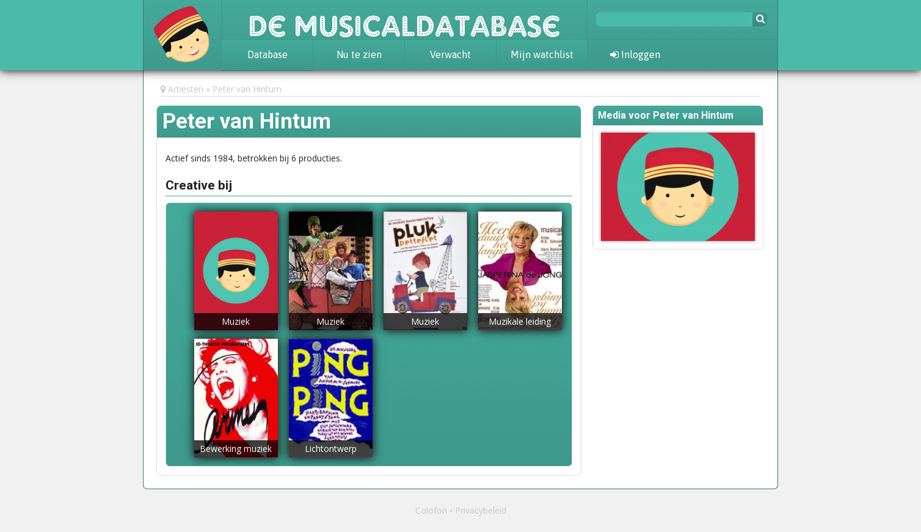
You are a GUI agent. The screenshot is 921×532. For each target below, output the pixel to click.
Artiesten (185, 89)
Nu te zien (359, 54)
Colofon (431, 510)
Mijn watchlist (542, 54)
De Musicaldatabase (404, 19)
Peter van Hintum (247, 89)
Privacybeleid (480, 510)
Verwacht (450, 54)
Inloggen (635, 54)
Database (267, 54)
